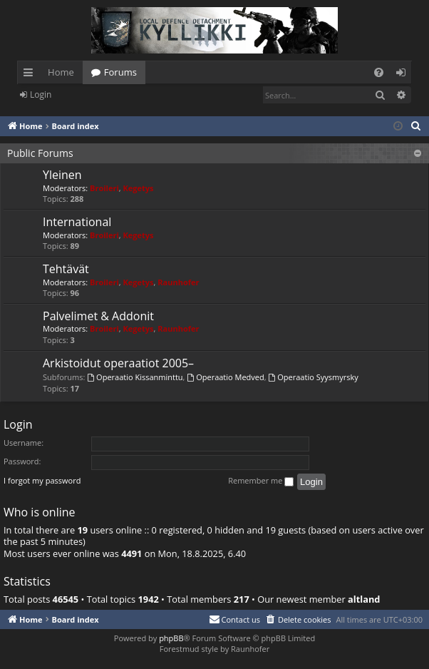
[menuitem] (379, 72)
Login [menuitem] (404, 75)
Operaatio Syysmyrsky (313, 377)
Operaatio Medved (225, 377)
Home (61, 72)
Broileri (104, 188)
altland (364, 599)
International (77, 222)
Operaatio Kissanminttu (134, 377)
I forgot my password (42, 480)
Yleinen (62, 175)
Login (40, 94)
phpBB (171, 638)
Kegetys (138, 188)
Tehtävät (66, 269)
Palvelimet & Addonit (98, 316)
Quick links (31, 75)
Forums (120, 72)
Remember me (261, 480)
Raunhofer (178, 282)
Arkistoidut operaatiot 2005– (118, 363)
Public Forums (40, 153)
